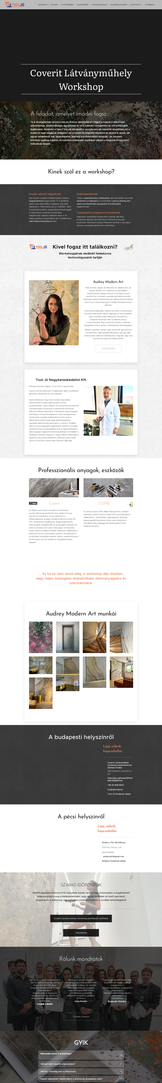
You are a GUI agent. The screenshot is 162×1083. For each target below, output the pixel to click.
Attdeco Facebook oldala (114, 861)
